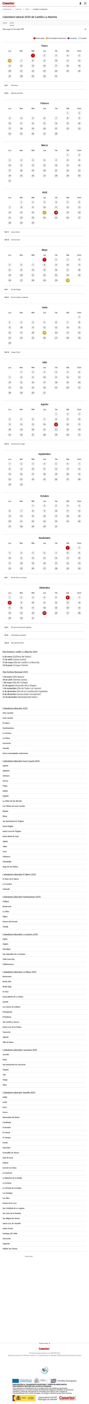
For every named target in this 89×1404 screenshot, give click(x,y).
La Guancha (7, 1173)
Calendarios (7, 9)
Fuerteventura (8, 728)
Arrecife (6, 1055)
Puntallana (7, 1017)
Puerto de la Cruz (10, 1203)
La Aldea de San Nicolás (12, 801)
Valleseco (6, 857)
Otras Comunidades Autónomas (15, 753)
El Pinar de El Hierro (11, 879)
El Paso (5, 992)
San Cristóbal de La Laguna (13, 1208)
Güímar (5, 1163)
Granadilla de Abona (11, 1153)
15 (56, 424)
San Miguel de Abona (11, 1218)
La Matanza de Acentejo (12, 1178)
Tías (4, 1075)
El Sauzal (6, 1133)
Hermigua (6, 949)
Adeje (5, 1097)
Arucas (5, 781)
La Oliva (6, 912)
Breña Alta (7, 982)
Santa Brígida (8, 826)
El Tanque (7, 1138)
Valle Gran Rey (9, 959)
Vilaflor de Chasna (10, 1249)
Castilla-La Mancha (40, 9)
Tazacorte (6, 1032)
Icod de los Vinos (9, 1168)
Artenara (6, 776)
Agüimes (6, 771)
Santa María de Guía (11, 836)
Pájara (5, 917)
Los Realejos (8, 1193)
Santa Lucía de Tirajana (12, 831)
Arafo (5, 1102)
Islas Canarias (8, 713)
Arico (5, 1107)
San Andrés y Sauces (11, 1022)
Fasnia (5, 1143)
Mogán (5, 811)
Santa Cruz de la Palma (12, 1027)
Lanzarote (7, 743)
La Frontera (7, 884)
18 (56, 212)
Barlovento (7, 977)
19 (44, 333)
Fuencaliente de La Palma (13, 997)
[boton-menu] (85, 3)
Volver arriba (44, 1343)
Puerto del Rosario (10, 922)
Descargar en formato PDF (13, 29)
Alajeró (5, 944)
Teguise (6, 1070)
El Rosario (7, 1127)
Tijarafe (5, 1037)
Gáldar (5, 791)
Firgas (5, 786)
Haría (5, 1060)
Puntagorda (7, 1012)
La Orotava (7, 1183)
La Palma (6, 738)
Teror (5, 852)
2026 (5, 23)
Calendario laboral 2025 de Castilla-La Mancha (30, 17)
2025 (27, 9)
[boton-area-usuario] (81, 3)
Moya (5, 816)
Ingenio (6, 796)
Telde (5, 847)
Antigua (6, 901)
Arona (5, 1112)
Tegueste (6, 1244)
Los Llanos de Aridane (11, 1007)
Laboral (18, 9)
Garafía (5, 1002)
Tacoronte (7, 1239)
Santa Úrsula (8, 1229)
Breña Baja (7, 987)
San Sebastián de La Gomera (14, 954)
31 (68, 280)
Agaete (5, 766)
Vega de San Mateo (10, 867)
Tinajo (5, 1080)
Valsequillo (7, 862)
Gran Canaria (8, 718)
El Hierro (6, 723)
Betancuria (7, 907)
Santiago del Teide (10, 1234)
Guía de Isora (8, 1158)
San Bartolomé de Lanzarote (14, 1065)
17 (44, 212)
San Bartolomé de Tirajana (13, 821)
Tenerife (6, 748)
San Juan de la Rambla (12, 1213)
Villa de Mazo (8, 1042)
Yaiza (5, 1085)
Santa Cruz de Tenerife (12, 1223)
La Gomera (7, 733)
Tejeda (5, 841)
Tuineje (5, 927)
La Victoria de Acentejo (12, 1188)
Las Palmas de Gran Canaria (14, 806)
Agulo (5, 939)
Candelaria (7, 1122)
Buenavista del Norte (11, 1117)
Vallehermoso (8, 964)
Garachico (7, 1148)
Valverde (6, 889)
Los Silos (6, 1198)
